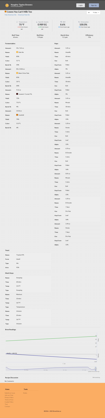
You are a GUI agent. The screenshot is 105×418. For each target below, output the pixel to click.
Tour (6, 404)
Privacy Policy (9, 397)
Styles (25, 393)
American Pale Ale (24, 15)
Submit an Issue (10, 393)
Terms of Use (9, 400)
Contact (7, 406)
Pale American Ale (10, 15)
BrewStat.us (20, 6)
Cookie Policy (9, 402)
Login (81, 5)
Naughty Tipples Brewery (22, 5)
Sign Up (94, 5)
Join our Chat (9, 395)
